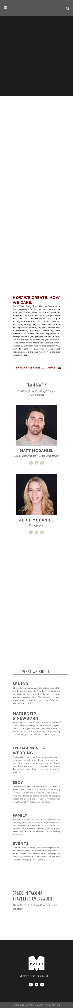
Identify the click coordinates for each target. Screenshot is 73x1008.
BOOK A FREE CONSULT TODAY (38, 367)
